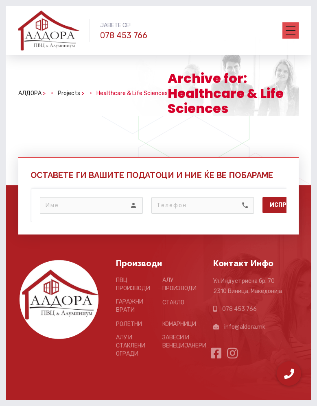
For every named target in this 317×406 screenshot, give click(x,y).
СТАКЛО (173, 302)
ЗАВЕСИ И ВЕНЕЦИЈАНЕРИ (184, 341)
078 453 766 (123, 35)
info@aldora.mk (244, 326)
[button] (289, 373)
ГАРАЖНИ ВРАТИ (129, 305)
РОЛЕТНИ (129, 324)
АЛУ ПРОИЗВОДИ (179, 284)
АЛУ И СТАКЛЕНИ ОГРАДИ (130, 345)
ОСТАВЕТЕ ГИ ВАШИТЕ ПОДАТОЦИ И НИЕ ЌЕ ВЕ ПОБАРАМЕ (152, 175)
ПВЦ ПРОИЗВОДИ (133, 284)
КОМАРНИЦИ (179, 324)
